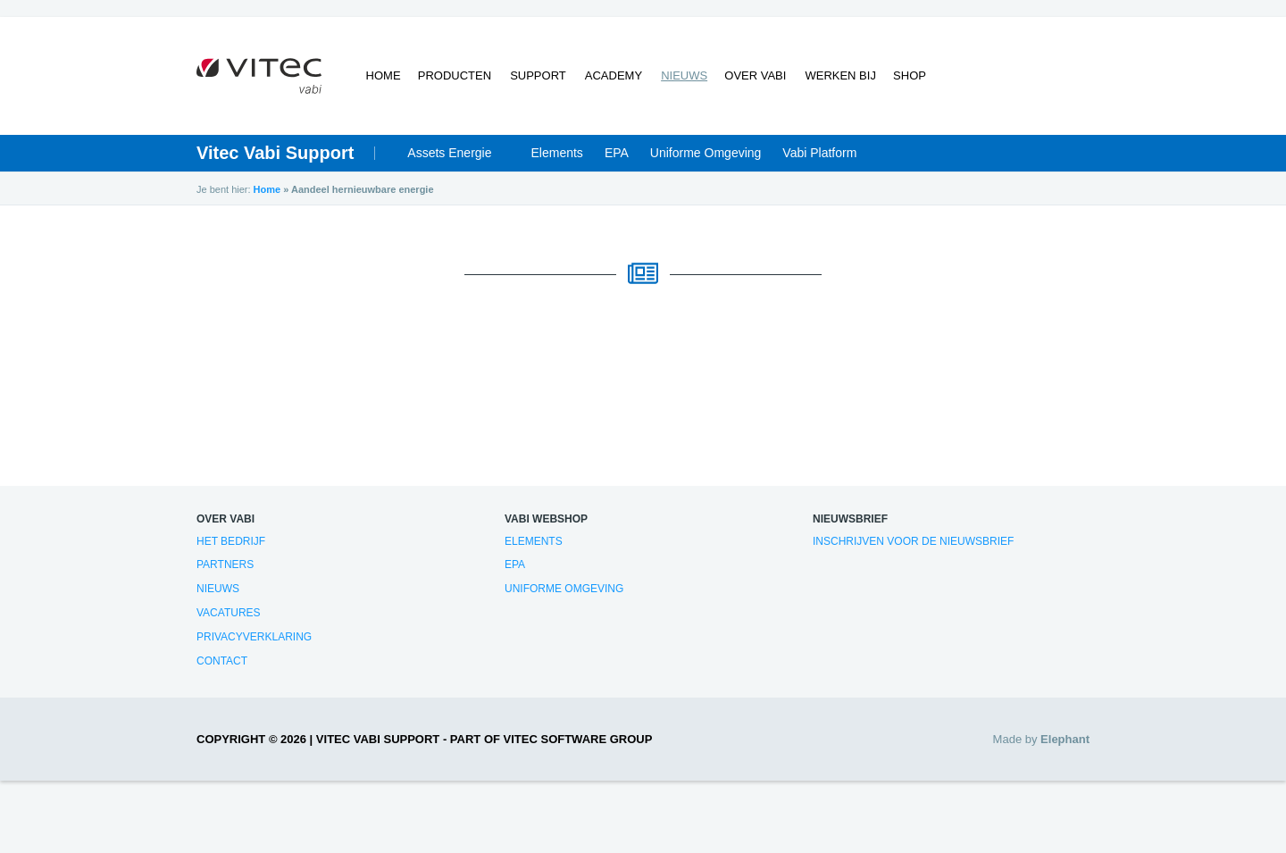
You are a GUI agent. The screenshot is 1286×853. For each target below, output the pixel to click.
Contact (221, 661)
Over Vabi (754, 76)
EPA (617, 153)
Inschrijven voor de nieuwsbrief (913, 541)
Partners (225, 565)
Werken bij (838, 76)
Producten (455, 76)
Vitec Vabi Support (275, 153)
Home (383, 76)
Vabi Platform (819, 153)
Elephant (1065, 740)
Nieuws (682, 76)
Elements (557, 153)
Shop (908, 76)
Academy (612, 76)
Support (538, 76)
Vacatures (228, 613)
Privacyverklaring (254, 637)
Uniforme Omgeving (706, 153)
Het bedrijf (230, 541)
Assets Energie (449, 153)
